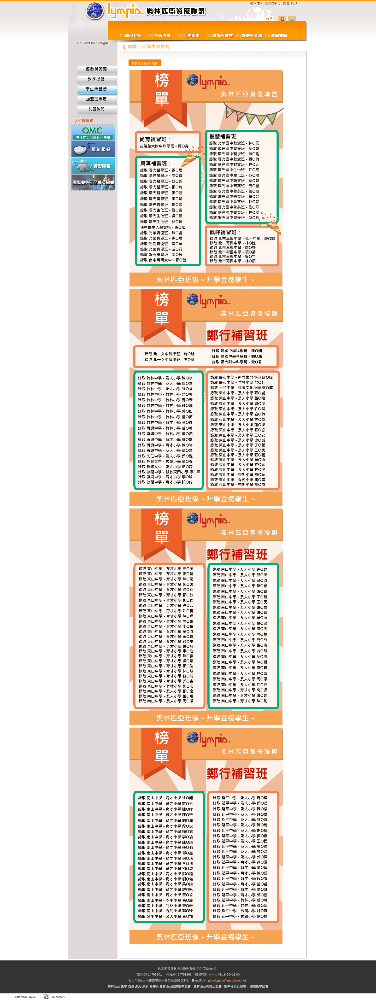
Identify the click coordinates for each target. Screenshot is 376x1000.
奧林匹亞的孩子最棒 (145, 63)
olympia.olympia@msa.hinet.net (224, 980)
